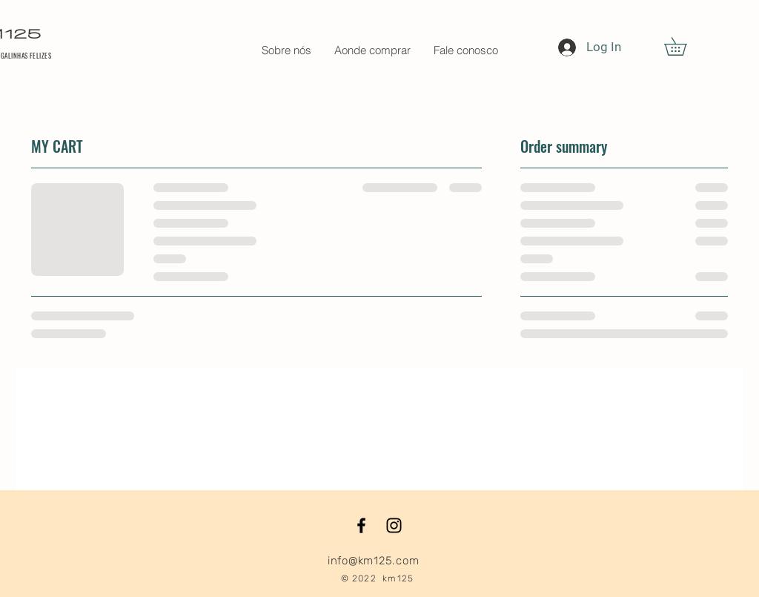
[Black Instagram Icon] (394, 525)
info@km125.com (374, 560)
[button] (684, 46)
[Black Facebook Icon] (361, 525)
